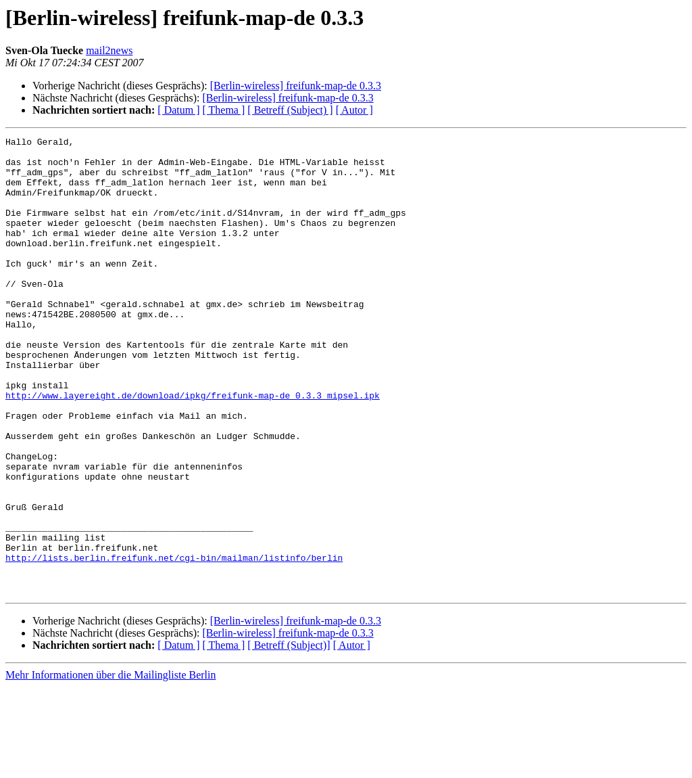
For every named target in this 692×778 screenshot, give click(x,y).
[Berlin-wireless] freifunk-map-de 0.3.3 (295, 85)
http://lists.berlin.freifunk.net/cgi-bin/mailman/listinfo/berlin (174, 643)
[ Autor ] (354, 110)
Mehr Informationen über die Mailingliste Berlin (110, 766)
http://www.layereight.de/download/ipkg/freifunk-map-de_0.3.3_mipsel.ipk (192, 448)
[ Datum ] (178, 110)
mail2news (109, 50)
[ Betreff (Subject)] (288, 736)
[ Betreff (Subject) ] (289, 110)
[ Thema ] (224, 110)
